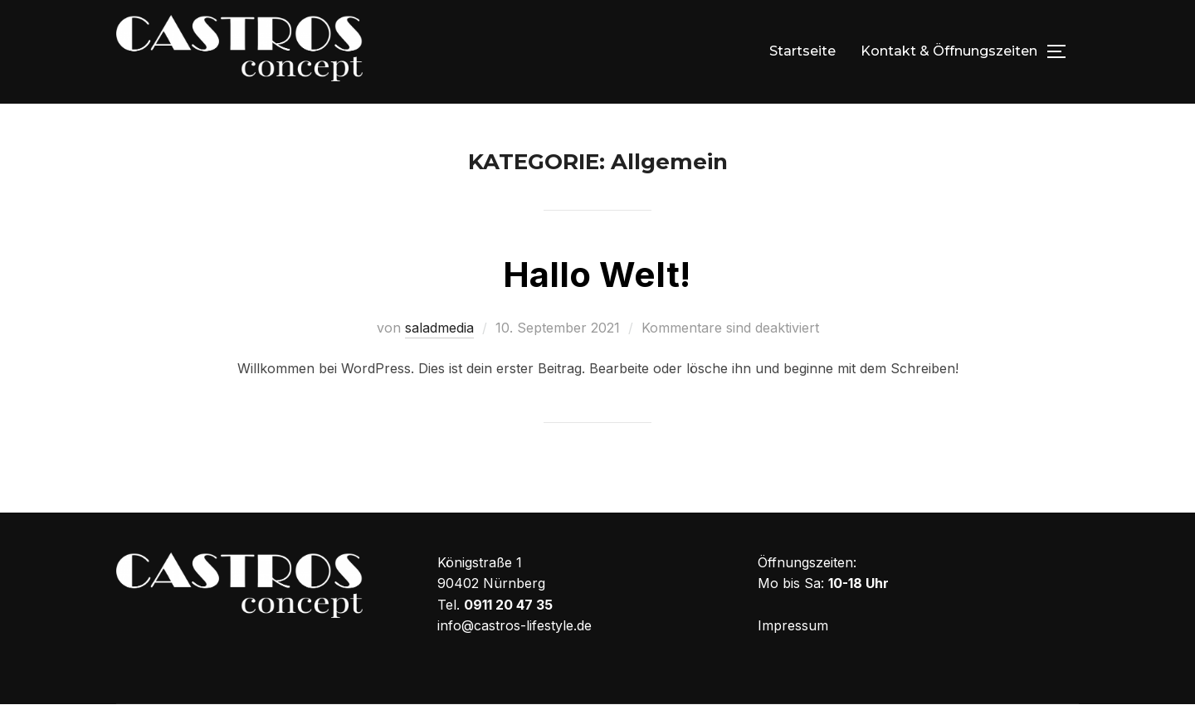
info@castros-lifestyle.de (514, 625)
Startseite (802, 51)
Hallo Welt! (596, 274)
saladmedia (439, 327)
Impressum (793, 625)
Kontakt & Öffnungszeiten (949, 51)
